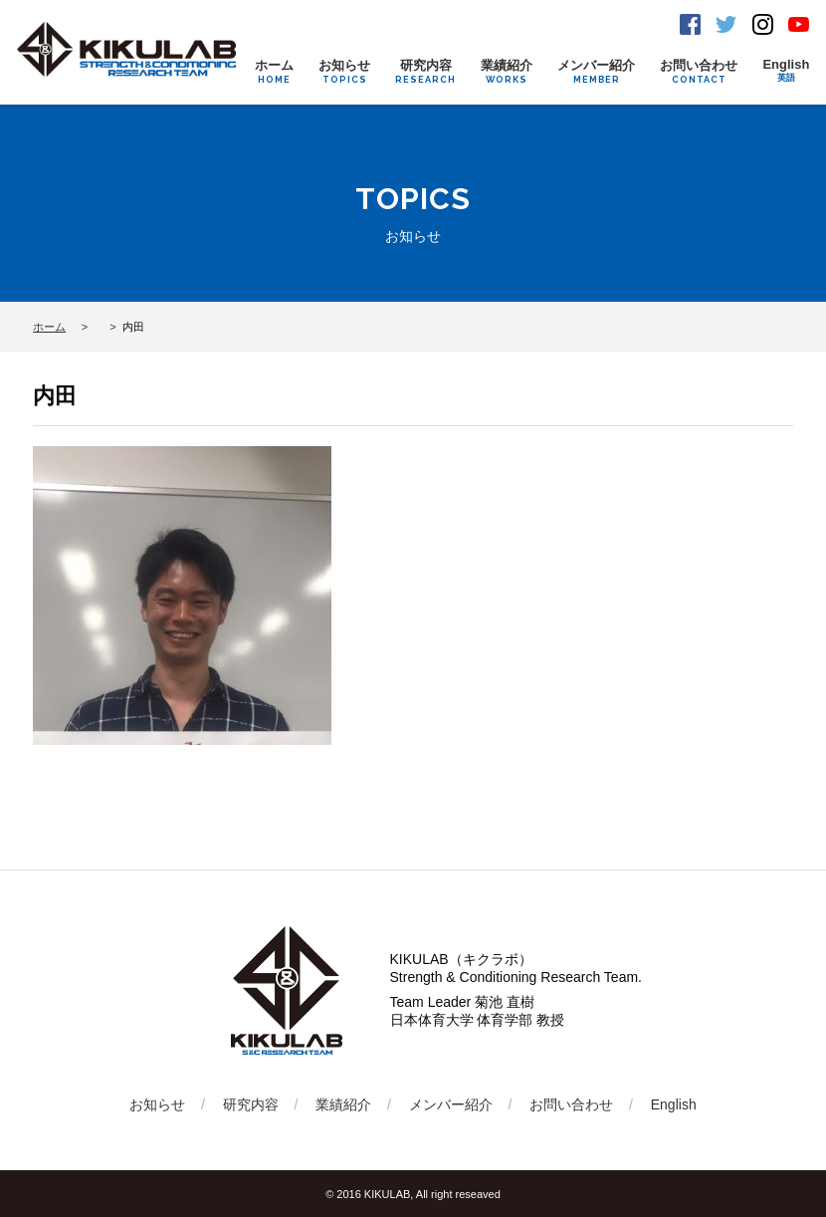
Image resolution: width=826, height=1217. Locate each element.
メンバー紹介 (596, 71)
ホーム (274, 71)
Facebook (690, 24)
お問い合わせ (698, 71)
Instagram (762, 24)
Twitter (726, 24)
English (785, 71)
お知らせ (344, 71)
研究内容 (425, 71)
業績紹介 (506, 71)
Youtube (798, 24)
